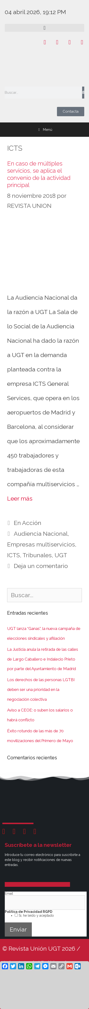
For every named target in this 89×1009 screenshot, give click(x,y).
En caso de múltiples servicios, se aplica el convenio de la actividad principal (38, 174)
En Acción (27, 522)
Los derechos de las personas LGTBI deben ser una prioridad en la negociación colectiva (41, 689)
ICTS (13, 555)
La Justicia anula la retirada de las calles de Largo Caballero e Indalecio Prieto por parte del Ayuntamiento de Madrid (42, 659)
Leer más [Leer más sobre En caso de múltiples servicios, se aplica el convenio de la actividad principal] (20, 498)
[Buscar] (83, 93)
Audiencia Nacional (41, 533)
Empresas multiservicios (41, 544)
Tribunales (37, 555)
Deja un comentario (41, 565)
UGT (61, 555)
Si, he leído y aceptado (36, 915)
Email (9, 893)
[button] (44, 28)
